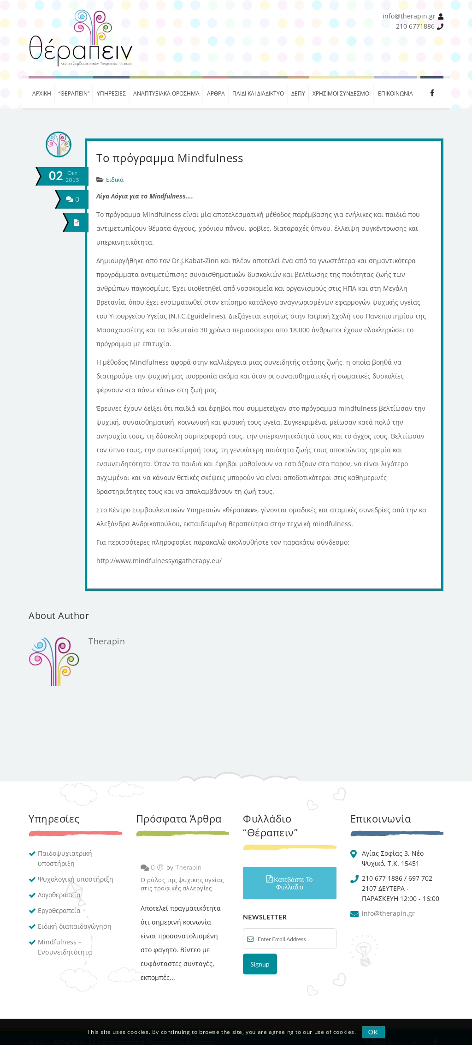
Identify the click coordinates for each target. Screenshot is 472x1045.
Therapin (106, 641)
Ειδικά (115, 179)
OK (373, 1032)
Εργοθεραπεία (59, 910)
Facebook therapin (431, 92)
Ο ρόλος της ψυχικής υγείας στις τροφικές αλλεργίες (182, 884)
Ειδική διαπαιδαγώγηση (75, 926)
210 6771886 (415, 26)
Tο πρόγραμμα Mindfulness (169, 157)
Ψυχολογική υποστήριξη (75, 879)
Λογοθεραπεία (59, 894)
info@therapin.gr (409, 16)
